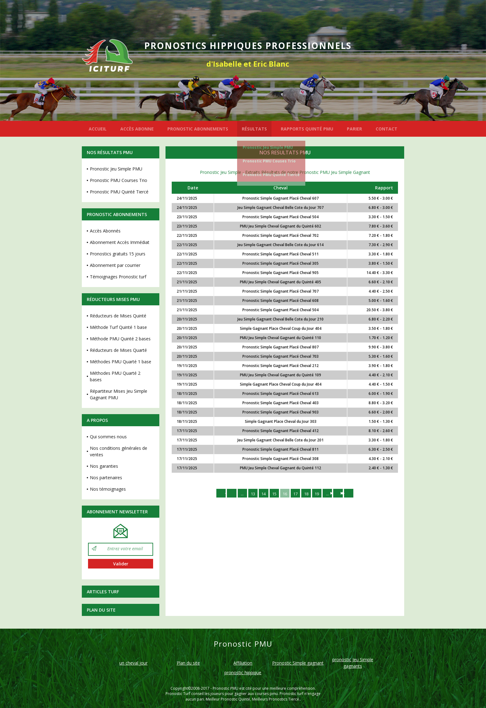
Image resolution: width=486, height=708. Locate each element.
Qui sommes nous (108, 437)
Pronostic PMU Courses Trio (118, 180)
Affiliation (242, 663)
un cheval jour (133, 663)
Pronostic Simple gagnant (298, 663)
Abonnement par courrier (115, 265)
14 (261, 494)
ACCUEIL (98, 129)
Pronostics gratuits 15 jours (117, 254)
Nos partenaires (106, 477)
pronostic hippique (242, 672)
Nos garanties (104, 466)
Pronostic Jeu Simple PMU (268, 147)
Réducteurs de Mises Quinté (118, 316)
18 (308, 494)
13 (249, 494)
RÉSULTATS (254, 129)
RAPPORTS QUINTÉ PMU (307, 129)
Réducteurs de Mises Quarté (118, 350)
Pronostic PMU (225, 688)
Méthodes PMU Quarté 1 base (120, 362)
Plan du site (101, 610)
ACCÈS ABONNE (137, 129)
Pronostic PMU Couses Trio (269, 161)
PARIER (354, 129)
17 (296, 494)
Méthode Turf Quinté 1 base (118, 327)
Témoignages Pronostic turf (118, 277)
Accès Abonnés (105, 231)
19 (320, 494)
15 (273, 494)
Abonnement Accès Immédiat (119, 242)
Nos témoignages (108, 489)
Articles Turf (103, 592)
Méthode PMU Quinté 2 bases (120, 339)
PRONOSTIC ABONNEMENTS (197, 129)
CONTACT (386, 129)
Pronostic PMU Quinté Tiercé (271, 174)
